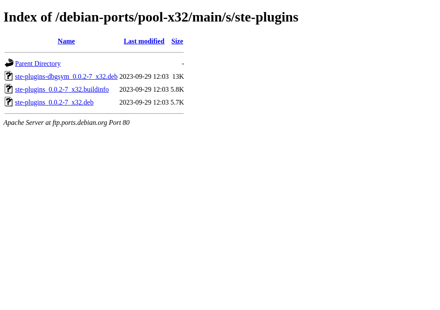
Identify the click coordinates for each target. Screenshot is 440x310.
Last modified (144, 41)
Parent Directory (38, 63)
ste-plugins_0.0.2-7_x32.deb (54, 102)
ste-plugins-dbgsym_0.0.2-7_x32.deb (66, 76)
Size (177, 41)
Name (66, 41)
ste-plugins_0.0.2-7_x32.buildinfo (62, 89)
